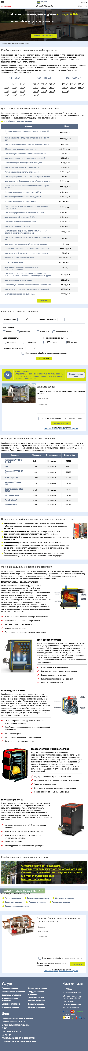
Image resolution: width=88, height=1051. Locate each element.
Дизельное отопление (64, 898)
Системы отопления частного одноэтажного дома (51, 869)
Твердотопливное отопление (17, 906)
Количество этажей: (47, 319)
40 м (22, 88)
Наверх (83, 2)
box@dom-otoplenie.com (72, 992)
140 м (43, 88)
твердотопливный (64, 332)
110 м (43, 84)
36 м (14, 88)
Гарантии (6, 1035)
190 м (35, 95)
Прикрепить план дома (76, 375)
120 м (51, 84)
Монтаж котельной (36, 1001)
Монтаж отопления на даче (37, 875)
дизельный (44, 332)
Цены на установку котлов (13, 1022)
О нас (4, 1028)
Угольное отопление (37, 902)
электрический (26, 332)
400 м (72, 88)
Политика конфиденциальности (18, 1038)
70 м (6, 95)
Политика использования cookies (19, 1041)
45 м (6, 92)
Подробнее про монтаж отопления (18, 121)
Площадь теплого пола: (13, 348)
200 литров (31, 342)
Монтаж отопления (36, 1007)
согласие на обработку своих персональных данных (61, 429)
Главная (4, 43)
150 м (51, 88)
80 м (14, 95)
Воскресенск (6, 6)
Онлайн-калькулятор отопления (15, 1025)
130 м (35, 88)
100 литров (11, 342)
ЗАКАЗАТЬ (44, 301)
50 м (14, 92)
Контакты (82, 6)
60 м (22, 92)
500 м (80, 88)
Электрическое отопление (38, 898)
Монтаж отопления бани (36, 879)
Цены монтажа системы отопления (17, 1018)
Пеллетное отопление (61, 902)
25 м (22, 84)
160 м (35, 92)
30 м (6, 88)
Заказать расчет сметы (44, 36)
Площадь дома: (9, 319)
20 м (14, 84)
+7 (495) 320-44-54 (44, 6)
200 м (64, 84)
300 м (80, 84)
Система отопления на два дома (40, 865)
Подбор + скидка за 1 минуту (22, 890)
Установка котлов (36, 997)
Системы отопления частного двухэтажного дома (51, 872)
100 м (35, 84)
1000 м (65, 92)
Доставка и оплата (11, 1031)
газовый (10, 332)
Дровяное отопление (13, 902)
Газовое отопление (13, 898)
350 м (64, 88)
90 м (22, 95)
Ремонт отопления (36, 1004)
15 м (6, 84)
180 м (51, 92)
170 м (43, 92)
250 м (72, 84)
